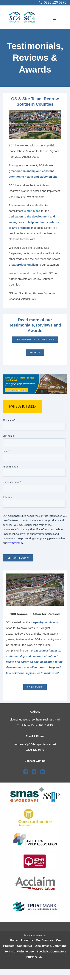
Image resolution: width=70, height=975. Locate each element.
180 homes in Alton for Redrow (35, 614)
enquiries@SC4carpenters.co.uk (35, 744)
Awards (35, 352)
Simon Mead (32, 210)
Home (14, 940)
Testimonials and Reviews (34, 339)
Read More (35, 687)
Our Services (44, 940)
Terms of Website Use (19, 951)
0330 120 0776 (35, 749)
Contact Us (24, 945)
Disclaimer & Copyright (50, 945)
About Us (27, 940)
